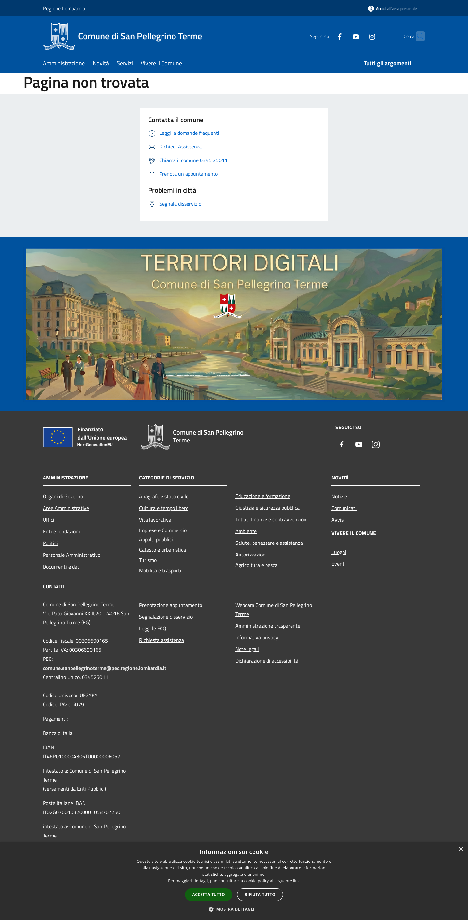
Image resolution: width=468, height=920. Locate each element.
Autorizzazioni (251, 554)
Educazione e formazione (262, 496)
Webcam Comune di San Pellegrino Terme (273, 609)
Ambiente (246, 531)
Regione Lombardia (64, 8)
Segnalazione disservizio (166, 616)
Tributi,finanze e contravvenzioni (271, 519)
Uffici (48, 520)
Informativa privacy (256, 637)
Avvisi (338, 520)
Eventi (339, 564)
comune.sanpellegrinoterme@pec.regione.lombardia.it (104, 668)
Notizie (339, 496)
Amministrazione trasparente (267, 626)
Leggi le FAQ (152, 628)
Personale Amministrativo (71, 555)
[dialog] (234, 881)
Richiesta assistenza (161, 640)
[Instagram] (359, 36)
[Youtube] (343, 36)
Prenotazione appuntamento (170, 605)
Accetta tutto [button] (208, 894)
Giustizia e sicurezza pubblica (267, 508)
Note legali (247, 649)
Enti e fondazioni (61, 531)
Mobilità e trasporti (160, 570)
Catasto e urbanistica (162, 550)
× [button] (460, 849)
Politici (50, 543)
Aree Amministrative (66, 508)
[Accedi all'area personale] (392, 8)
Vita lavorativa (155, 520)
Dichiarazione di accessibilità (266, 661)
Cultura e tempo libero (163, 508)
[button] (234, 909)
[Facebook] (326, 36)
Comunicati (344, 508)
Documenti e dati (62, 566)
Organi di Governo (63, 496)
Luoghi (339, 552)
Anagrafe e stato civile (163, 496)
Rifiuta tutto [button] (260, 894)
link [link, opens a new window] (296, 881)
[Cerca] (417, 36)
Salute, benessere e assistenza (269, 543)
